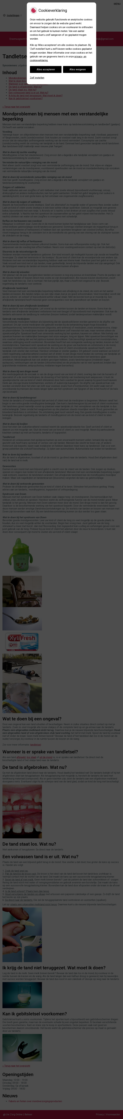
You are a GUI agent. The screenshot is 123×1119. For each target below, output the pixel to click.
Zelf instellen (37, 77)
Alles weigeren (78, 69)
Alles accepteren (46, 69)
